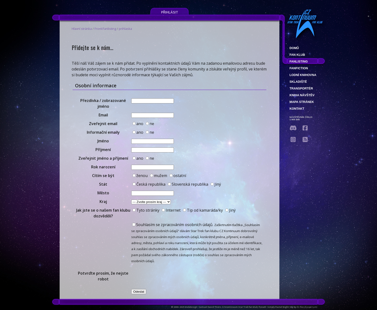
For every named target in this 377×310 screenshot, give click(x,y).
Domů (294, 48)
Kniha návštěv (301, 95)
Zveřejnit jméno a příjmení (103, 158)
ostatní (178, 175)
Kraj (103, 201)
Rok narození (103, 167)
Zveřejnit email (103, 123)
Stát (103, 184)
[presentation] (167, 276)
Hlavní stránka (82, 28)
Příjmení (103, 149)
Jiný (216, 184)
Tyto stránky (145, 210)
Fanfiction (298, 68)
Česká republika (148, 184)
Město (103, 193)
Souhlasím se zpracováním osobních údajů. (172, 224)
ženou (140, 175)
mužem (158, 175)
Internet (171, 210)
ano (137, 123)
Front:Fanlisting (105, 28)
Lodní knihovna (302, 75)
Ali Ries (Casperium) (307, 307)
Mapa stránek (301, 102)
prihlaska (125, 28)
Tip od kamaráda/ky (203, 210)
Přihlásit (169, 12)
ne (150, 123)
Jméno (103, 141)
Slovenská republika (188, 184)
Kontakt (296, 108)
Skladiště (298, 81)
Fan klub (297, 55)
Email (103, 115)
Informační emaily (103, 132)
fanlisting (298, 61)
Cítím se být (103, 175)
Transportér (301, 88)
